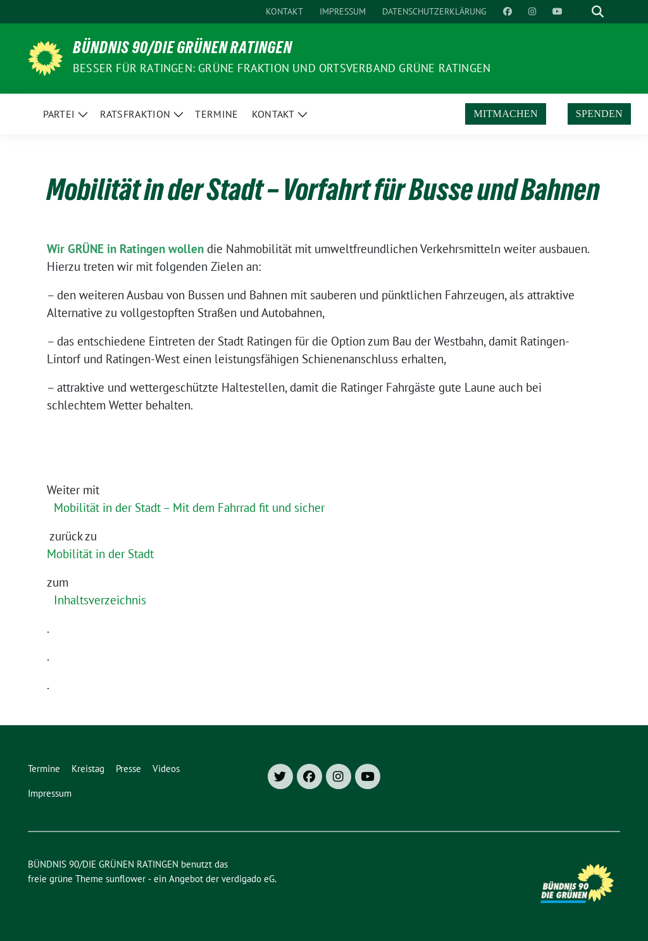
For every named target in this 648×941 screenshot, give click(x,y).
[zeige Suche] (597, 11)
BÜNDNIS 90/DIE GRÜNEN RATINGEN (182, 50)
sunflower (126, 879)
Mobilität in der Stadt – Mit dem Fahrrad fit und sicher (189, 507)
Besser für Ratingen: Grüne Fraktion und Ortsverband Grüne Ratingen (281, 68)
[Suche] (579, 11)
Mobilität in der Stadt (100, 553)
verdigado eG (248, 879)
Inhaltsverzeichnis (100, 600)
